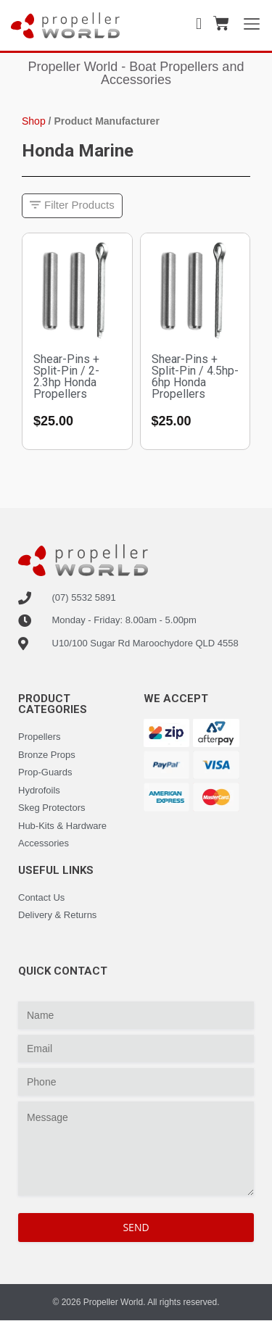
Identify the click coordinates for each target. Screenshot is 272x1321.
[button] (72, 206)
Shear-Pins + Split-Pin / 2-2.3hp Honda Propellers (66, 376)
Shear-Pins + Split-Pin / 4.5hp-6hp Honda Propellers (195, 376)
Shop (34, 121)
